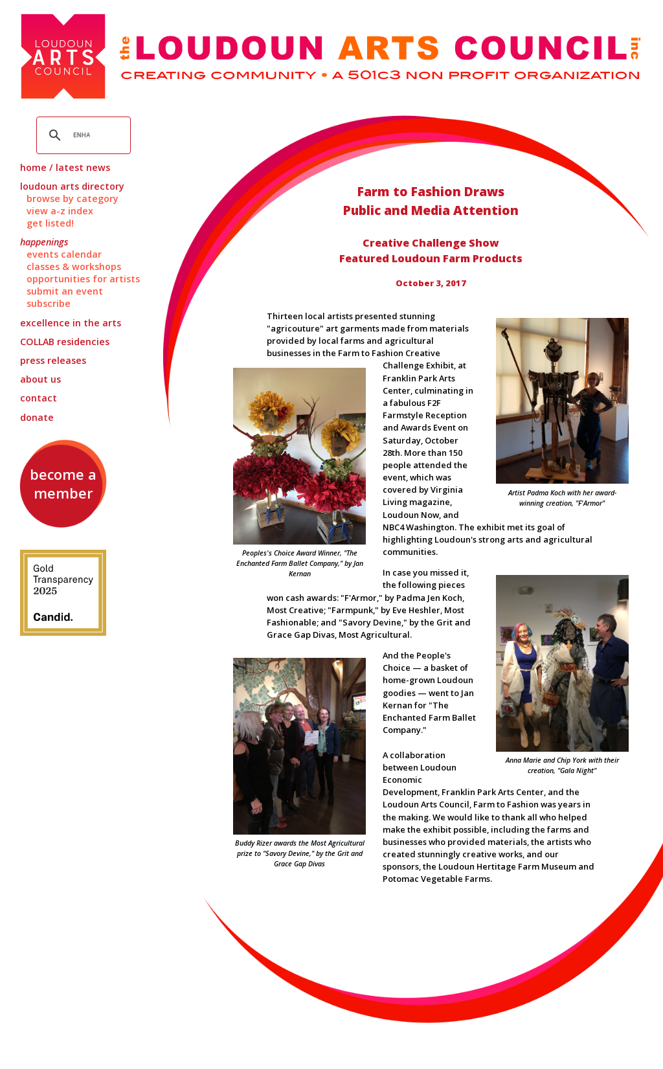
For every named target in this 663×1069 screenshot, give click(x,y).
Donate (37, 417)
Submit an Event (65, 291)
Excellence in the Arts (70, 323)
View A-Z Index (60, 211)
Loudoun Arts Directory (72, 186)
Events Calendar (64, 254)
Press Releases (53, 360)
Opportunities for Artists (83, 279)
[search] (82, 135)
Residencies (64, 341)
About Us (40, 379)
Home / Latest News (65, 167)
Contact (38, 398)
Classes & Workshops (74, 266)
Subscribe (49, 303)
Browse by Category (72, 198)
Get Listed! (50, 223)
